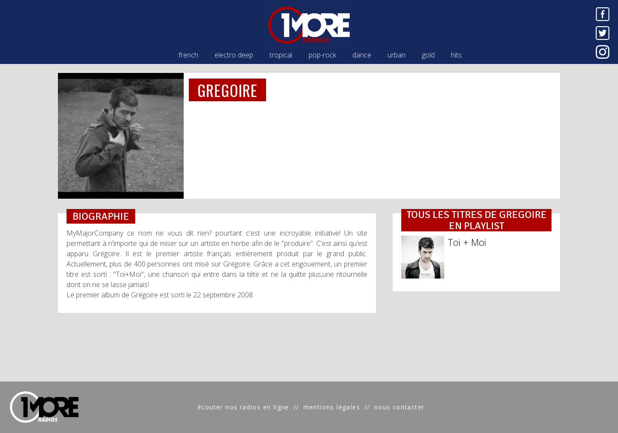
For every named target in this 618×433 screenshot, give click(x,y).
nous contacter (399, 407)
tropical (281, 55)
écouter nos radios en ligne (243, 407)
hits (456, 55)
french (188, 55)
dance (361, 55)
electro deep (234, 55)
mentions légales (331, 407)
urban (397, 55)
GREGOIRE (227, 90)
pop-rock (322, 55)
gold (428, 55)
